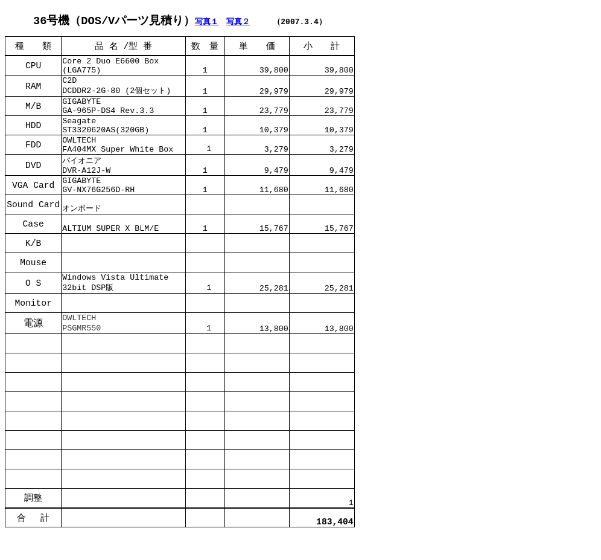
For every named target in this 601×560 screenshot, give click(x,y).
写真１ (206, 21)
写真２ (238, 21)
